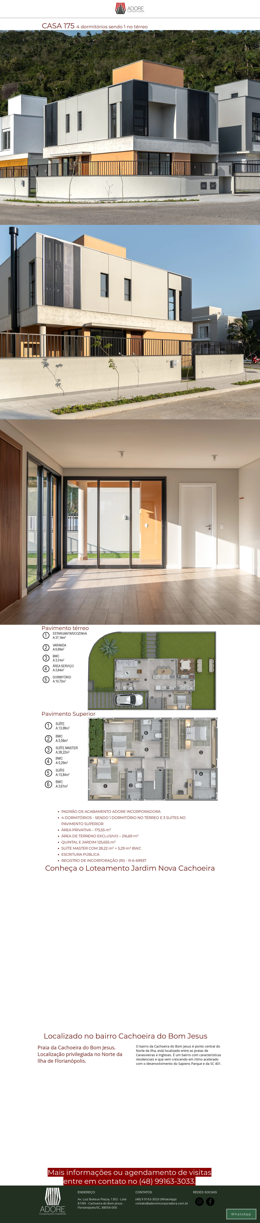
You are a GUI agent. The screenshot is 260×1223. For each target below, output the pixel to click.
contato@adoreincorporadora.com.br (161, 1203)
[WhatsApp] (241, 1214)
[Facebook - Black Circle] (210, 1201)
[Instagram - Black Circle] (199, 1201)
